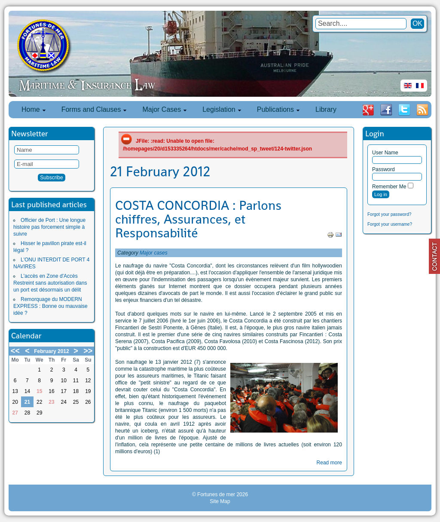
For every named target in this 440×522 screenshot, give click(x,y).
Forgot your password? (389, 214)
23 (51, 402)
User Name (385, 153)
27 (15, 413)
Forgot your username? (389, 224)
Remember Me (389, 187)
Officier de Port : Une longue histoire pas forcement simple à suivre (49, 227)
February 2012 (51, 351)
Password (383, 169)
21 (27, 402)
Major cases (154, 253)
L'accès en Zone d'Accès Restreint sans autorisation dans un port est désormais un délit (50, 283)
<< (15, 351)
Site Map (220, 501)
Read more (329, 463)
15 (39, 391)
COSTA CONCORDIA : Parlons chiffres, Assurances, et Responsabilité (198, 219)
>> (87, 351)
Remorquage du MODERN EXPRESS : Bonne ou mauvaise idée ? (50, 306)
